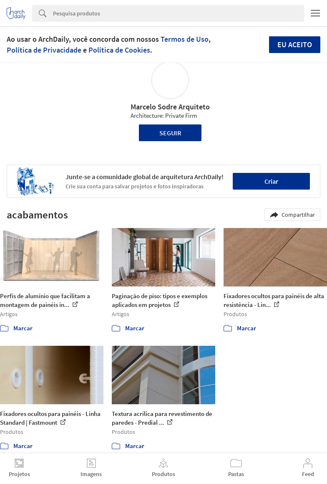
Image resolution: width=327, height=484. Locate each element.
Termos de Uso (185, 39)
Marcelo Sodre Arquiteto (170, 106)
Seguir (170, 133)
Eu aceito (294, 44)
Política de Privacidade (44, 50)
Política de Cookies (119, 50)
